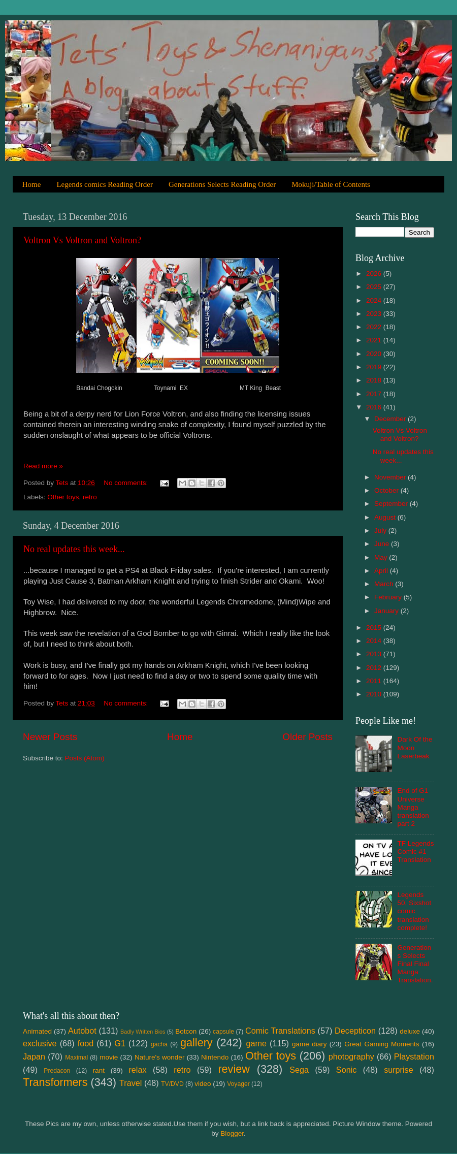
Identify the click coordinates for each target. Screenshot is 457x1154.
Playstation (414, 1056)
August (386, 517)
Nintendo (214, 1057)
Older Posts (307, 736)
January (387, 611)
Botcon (186, 1031)
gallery (196, 1042)
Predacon (57, 1070)
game (256, 1043)
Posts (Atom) (85, 758)
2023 (374, 313)
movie (109, 1057)
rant (99, 1070)
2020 (374, 354)
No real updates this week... (73, 549)
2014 (374, 641)
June (382, 544)
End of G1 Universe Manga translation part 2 (413, 807)
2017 (374, 394)
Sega (299, 1069)
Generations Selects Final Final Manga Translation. (415, 964)
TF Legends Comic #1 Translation (415, 851)
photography (351, 1056)
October (387, 490)
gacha (159, 1044)
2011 (374, 681)
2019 (374, 367)
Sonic (346, 1069)
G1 (119, 1043)
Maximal (76, 1057)
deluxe (410, 1031)
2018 (374, 380)
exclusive (40, 1043)
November (391, 477)
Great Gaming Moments (381, 1044)
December (391, 419)
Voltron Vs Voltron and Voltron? (82, 240)
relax (137, 1069)
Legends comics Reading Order (104, 184)
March (384, 584)
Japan (34, 1056)
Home (31, 184)
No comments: (127, 483)
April (382, 570)
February (389, 597)
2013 (374, 654)
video (202, 1083)
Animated (37, 1031)
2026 (374, 273)
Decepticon (355, 1030)
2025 (374, 287)
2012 (374, 667)
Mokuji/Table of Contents (330, 184)
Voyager (238, 1083)
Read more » (43, 466)
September (392, 503)
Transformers (55, 1082)
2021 (374, 340)
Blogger (232, 1133)
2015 (374, 627)
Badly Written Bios (142, 1032)
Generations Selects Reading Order (222, 184)
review (233, 1069)
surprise (398, 1069)
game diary (309, 1044)
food (86, 1043)
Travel (130, 1082)
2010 (374, 694)
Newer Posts (50, 736)
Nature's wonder (159, 1057)
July (381, 530)
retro (90, 497)
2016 (374, 407)
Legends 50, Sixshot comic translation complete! (414, 911)
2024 (374, 300)
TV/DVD (172, 1083)
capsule (223, 1031)
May (381, 557)
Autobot (82, 1030)
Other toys (63, 497)
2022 (374, 327)
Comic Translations (280, 1030)
